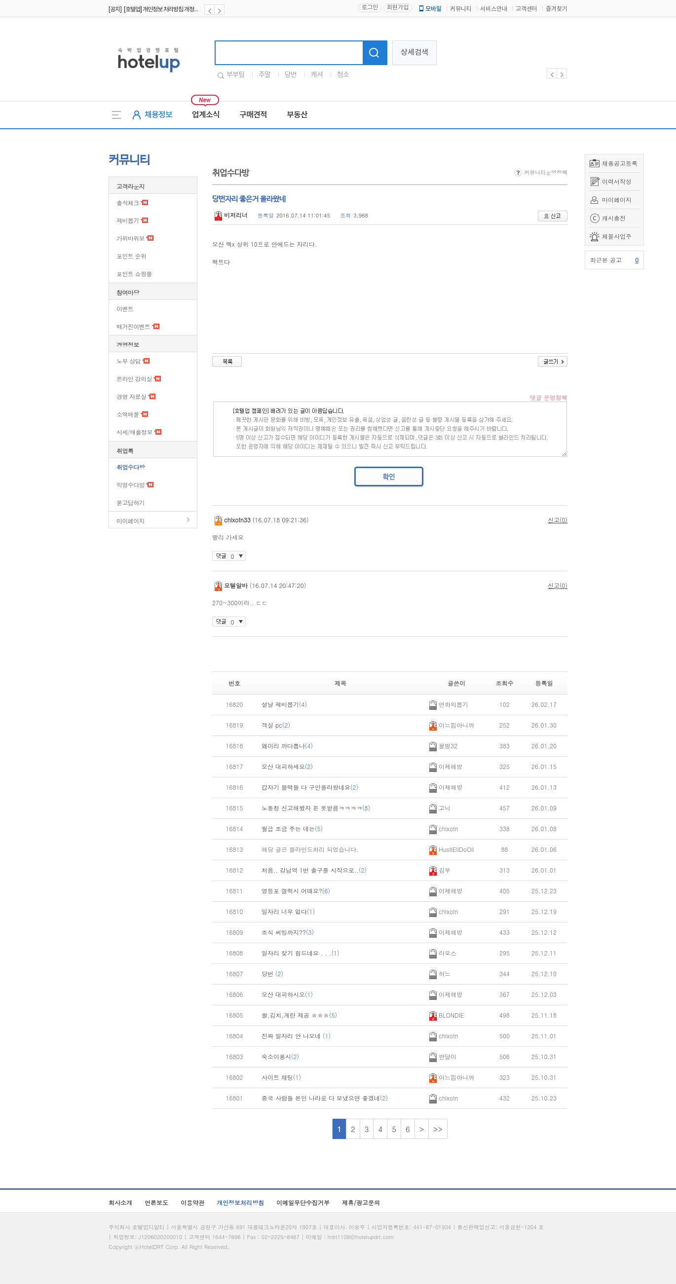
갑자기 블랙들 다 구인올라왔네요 (310, 787)
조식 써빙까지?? (288, 932)
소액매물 (127, 414)
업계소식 (206, 114)
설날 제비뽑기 (284, 704)
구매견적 (253, 114)
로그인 (370, 7)
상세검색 (414, 52)
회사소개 (120, 1202)
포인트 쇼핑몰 (134, 273)
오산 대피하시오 (287, 994)
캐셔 (317, 75)
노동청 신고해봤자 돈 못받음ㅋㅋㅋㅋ (316, 808)
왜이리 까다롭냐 (287, 745)
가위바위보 (130, 238)
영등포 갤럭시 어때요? (296, 890)
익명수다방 (130, 484)
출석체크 (127, 202)
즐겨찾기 (556, 9)
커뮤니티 (461, 9)
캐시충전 (614, 218)
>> (438, 1129)
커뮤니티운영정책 (540, 172)
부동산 (297, 114)
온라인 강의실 (134, 378)
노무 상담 (128, 361)
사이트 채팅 (281, 1077)
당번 (291, 75)
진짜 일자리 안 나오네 (296, 1035)
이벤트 (124, 308)
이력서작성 (617, 181)
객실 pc (276, 725)
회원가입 (398, 7)
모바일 (430, 8)
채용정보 (158, 114)
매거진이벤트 (133, 326)
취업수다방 (130, 467)
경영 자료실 (131, 396)
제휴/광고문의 (361, 1202)
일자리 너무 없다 (288, 911)
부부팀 (235, 75)
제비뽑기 (127, 220)
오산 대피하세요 (287, 766)
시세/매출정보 (134, 432)
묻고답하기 (130, 502)
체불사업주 (617, 236)
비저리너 (231, 215)
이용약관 (192, 1202)
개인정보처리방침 (240, 1202)
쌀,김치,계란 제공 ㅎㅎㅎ (299, 1015)
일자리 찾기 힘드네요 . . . (300, 953)
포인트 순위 (131, 256)
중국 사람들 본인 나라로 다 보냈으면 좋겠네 (325, 1098)
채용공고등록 (620, 163)
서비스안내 (493, 9)
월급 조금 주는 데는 (292, 828)
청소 (343, 75)
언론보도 (156, 1202)
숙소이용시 (280, 1056)
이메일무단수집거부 (303, 1202)
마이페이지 (617, 199)
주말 (264, 75)
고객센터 (526, 9)
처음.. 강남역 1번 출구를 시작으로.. (314, 870)
